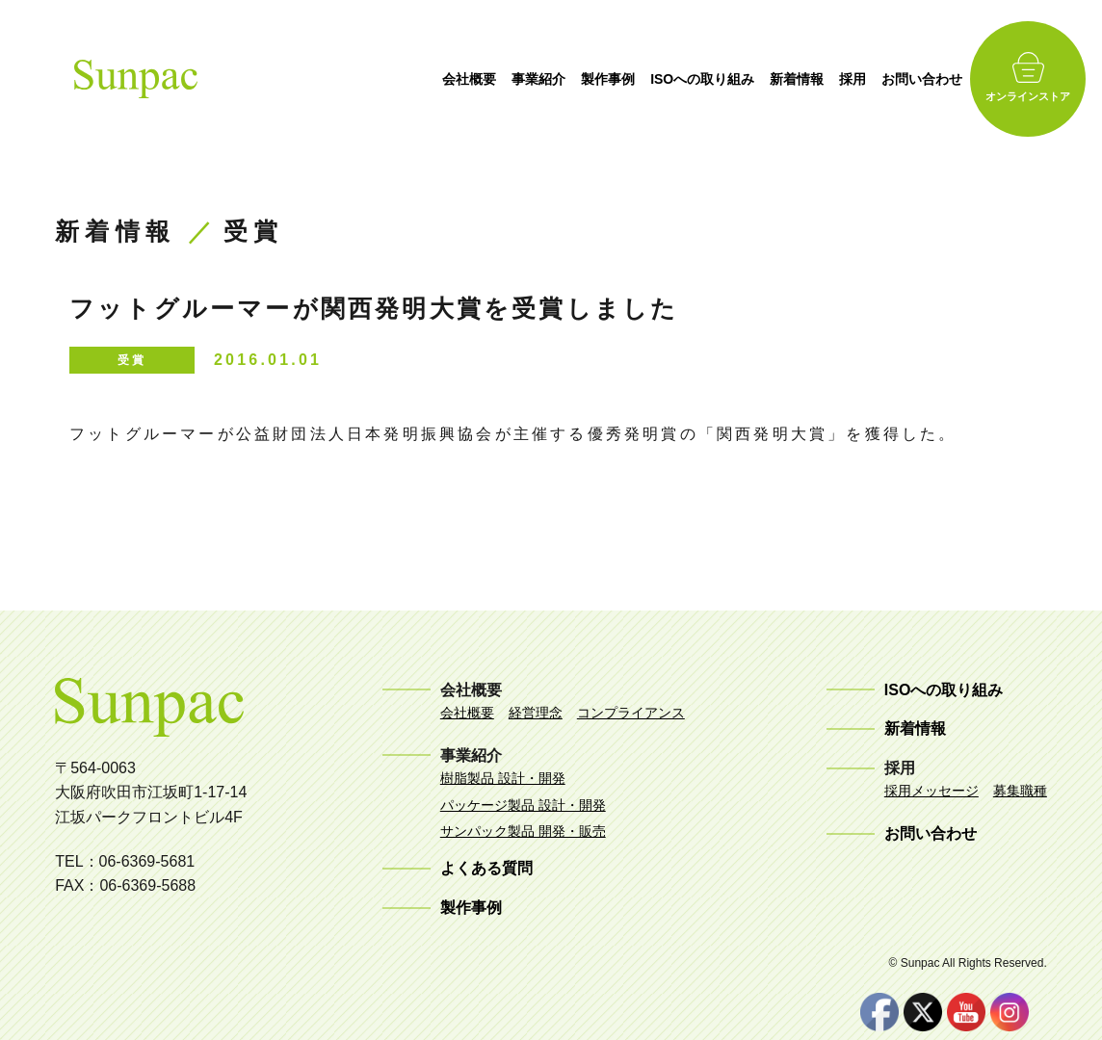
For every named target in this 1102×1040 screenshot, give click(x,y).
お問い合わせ (927, 79)
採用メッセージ (931, 790)
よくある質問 (486, 868)
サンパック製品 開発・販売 (523, 831)
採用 (858, 79)
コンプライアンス (631, 712)
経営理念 (536, 712)
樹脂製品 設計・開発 (502, 778)
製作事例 (613, 79)
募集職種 (1020, 790)
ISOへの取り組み (707, 79)
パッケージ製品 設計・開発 (523, 805)
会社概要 (474, 79)
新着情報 (802, 79)
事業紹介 (543, 79)
